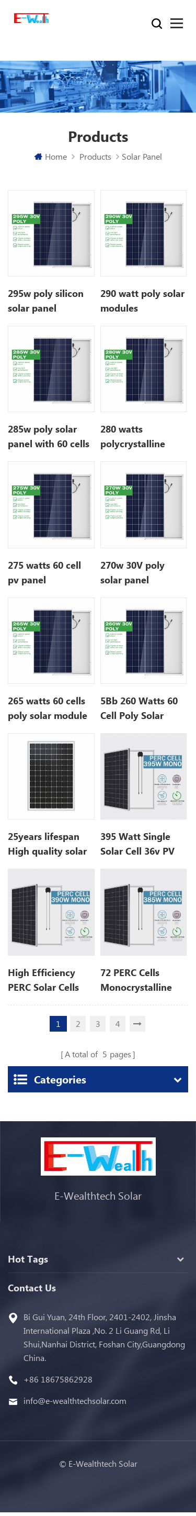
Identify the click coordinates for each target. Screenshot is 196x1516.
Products (95, 156)
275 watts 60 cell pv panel (44, 572)
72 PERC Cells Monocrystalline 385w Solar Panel (138, 980)
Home (50, 156)
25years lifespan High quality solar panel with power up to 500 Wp (47, 844)
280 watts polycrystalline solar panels (132, 437)
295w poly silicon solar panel (46, 300)
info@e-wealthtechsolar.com (75, 1400)
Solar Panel (142, 156)
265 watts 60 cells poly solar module (47, 708)
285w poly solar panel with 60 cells (48, 436)
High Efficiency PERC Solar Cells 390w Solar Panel (45, 980)
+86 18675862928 (58, 1379)
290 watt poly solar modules (142, 300)
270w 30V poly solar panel (132, 572)
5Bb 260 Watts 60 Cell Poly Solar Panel (139, 708)
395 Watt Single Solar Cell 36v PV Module (137, 844)
